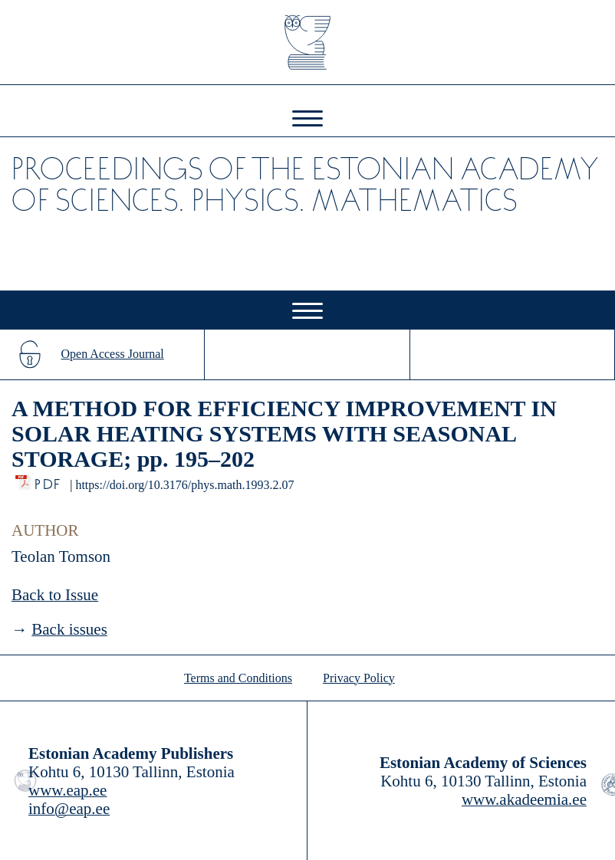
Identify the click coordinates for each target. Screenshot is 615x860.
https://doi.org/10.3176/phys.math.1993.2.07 (184, 484)
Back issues (69, 629)
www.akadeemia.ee (524, 799)
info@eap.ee (69, 808)
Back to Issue (55, 595)
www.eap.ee (67, 790)
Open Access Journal (112, 353)
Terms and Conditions (238, 677)
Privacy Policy (359, 677)
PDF (49, 480)
